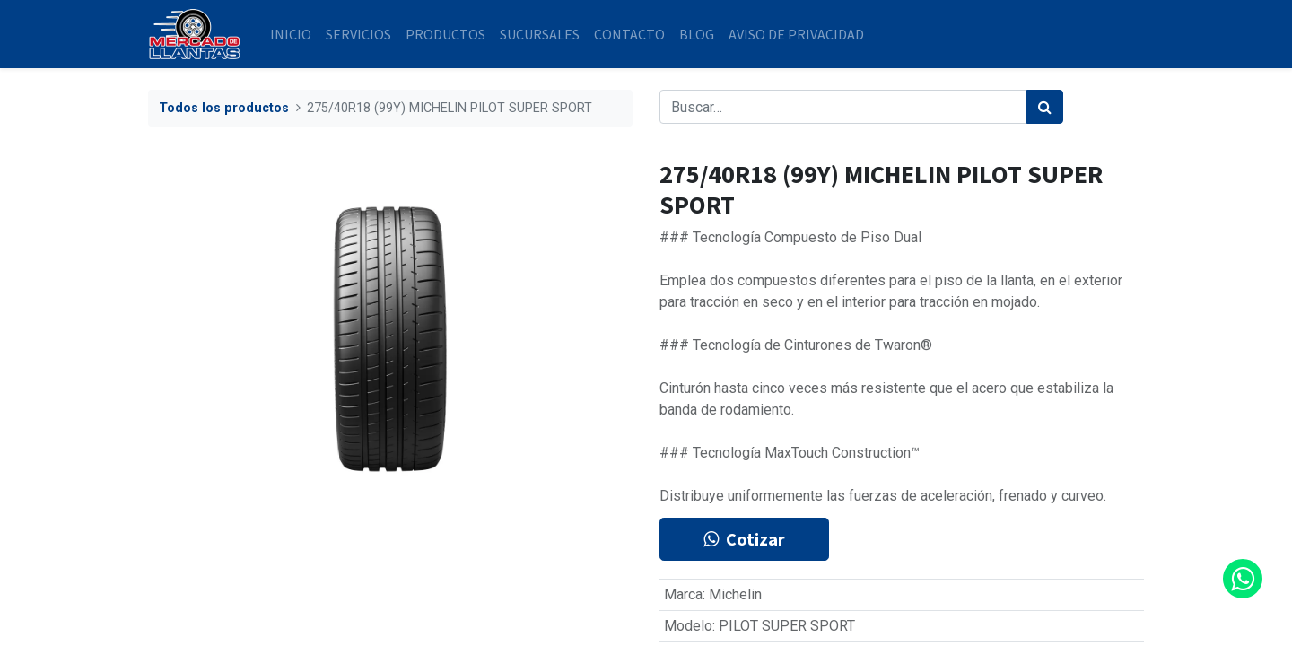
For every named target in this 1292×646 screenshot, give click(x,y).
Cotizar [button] (744, 539)
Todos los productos (224, 108)
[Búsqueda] (1044, 107)
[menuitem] (291, 34)
